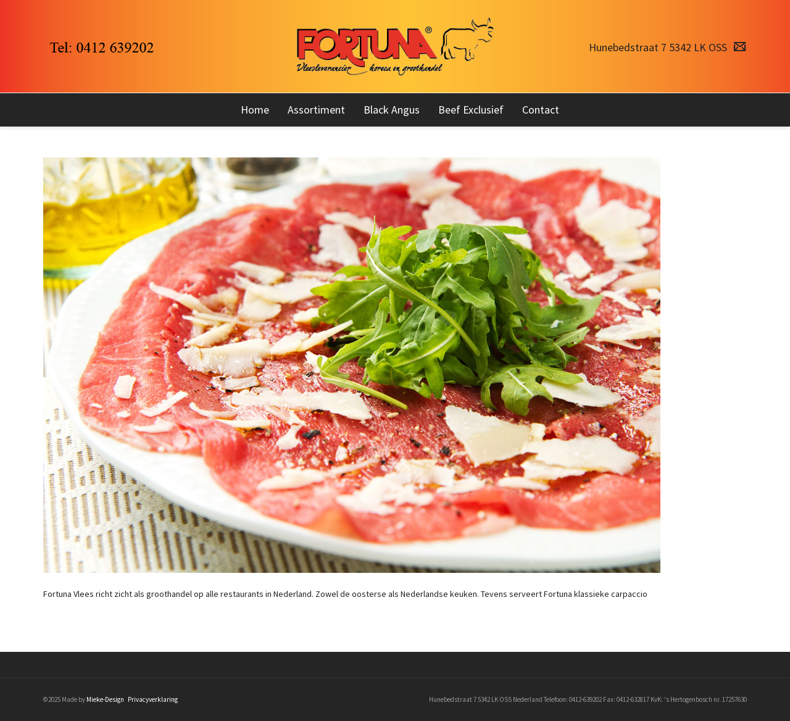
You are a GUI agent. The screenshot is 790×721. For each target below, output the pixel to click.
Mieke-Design (105, 699)
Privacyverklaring (153, 699)
